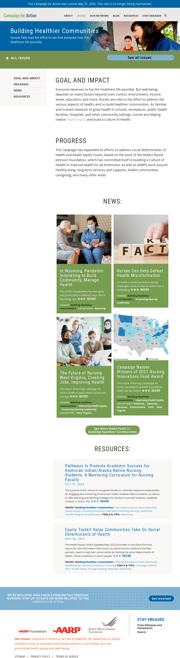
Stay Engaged (152, 15)
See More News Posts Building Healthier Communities (112, 427)
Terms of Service (67, 654)
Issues (81, 15)
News (18, 88)
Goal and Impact (27, 75)
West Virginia (84, 410)
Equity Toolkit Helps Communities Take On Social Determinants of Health (112, 529)
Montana (122, 404)
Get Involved (161, 596)
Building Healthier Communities (76, 304)
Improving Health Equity (150, 397)
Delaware (139, 400)
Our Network (99, 15)
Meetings (113, 566)
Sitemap (20, 654)
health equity (76, 117)
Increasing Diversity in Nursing (99, 508)
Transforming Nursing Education (83, 511)
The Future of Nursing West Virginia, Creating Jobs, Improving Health (82, 375)
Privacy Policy (40, 654)
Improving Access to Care (130, 504)
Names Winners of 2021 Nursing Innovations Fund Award (141, 369)
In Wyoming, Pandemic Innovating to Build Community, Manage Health (82, 275)
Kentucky (153, 400)
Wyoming (100, 305)
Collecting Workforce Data (130, 559)
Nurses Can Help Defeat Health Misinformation (140, 270)
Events (141, 629)
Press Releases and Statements (149, 624)
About (68, 15)
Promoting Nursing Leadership (79, 406)
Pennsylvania (138, 404)
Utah (151, 404)
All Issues (18, 58)
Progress (21, 82)
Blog (116, 15)
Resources (131, 15)
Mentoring (127, 511)
